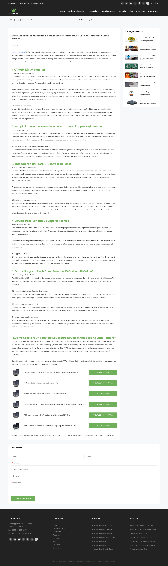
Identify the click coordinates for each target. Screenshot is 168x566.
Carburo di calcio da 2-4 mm (102, 549)
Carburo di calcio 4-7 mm (101, 545)
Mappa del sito (89, 561)
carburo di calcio (19, 52)
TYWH (10, 20)
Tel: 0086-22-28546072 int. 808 (20, 527)
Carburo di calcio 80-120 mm (102, 525)
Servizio (56, 538)
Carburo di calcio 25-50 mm (102, 533)
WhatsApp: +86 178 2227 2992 (20, 524)
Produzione (57, 532)
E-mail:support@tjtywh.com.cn (19, 533)
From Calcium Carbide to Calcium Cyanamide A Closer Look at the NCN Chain (148, 39)
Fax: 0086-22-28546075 (17, 530)
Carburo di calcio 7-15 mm (101, 541)
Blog (17, 20)
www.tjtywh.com (76, 561)
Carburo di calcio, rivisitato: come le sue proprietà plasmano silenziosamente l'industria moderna (149, 75)
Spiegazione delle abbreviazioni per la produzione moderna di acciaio (148, 66)
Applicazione (57, 535)
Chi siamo (56, 545)
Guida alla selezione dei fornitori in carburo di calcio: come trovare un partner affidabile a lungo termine (59, 20)
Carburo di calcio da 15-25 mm (103, 537)
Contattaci (57, 548)
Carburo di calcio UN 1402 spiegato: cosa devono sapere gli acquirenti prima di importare (149, 57)
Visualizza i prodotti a (102, 372)
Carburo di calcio (59, 528)
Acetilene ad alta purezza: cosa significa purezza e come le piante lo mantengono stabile (148, 48)
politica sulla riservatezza (106, 561)
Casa (55, 525)
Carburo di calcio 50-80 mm (102, 529)
